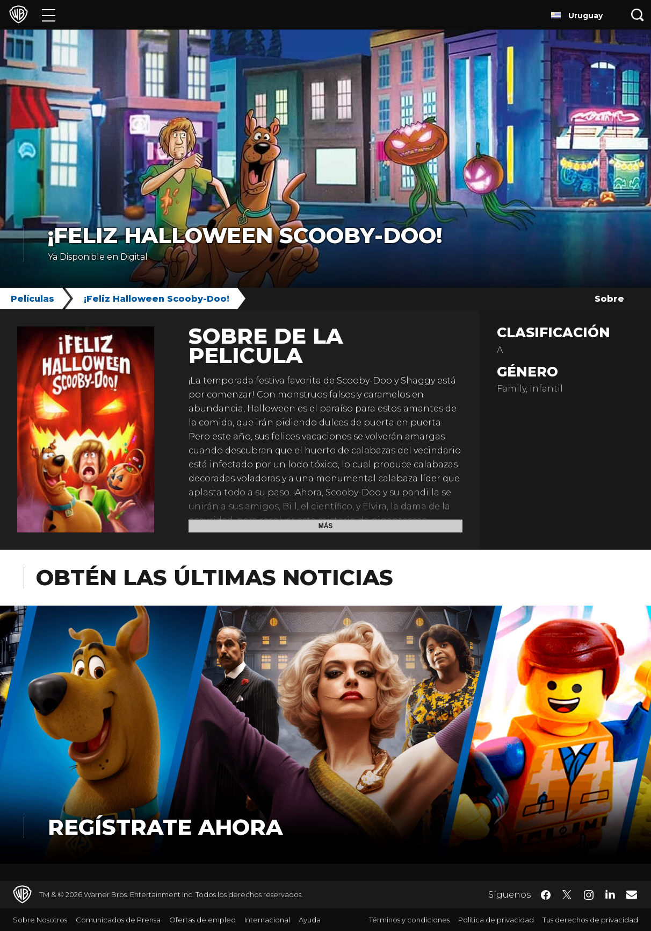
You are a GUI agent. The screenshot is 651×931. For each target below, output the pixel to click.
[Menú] (49, 15)
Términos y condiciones (409, 919)
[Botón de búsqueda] (637, 15)
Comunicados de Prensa (118, 919)
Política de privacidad (496, 919)
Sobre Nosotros (40, 919)
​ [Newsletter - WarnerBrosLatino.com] (631, 894)
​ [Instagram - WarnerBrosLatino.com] (588, 895)
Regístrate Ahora (165, 827)
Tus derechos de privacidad (590, 919)
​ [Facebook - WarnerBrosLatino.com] (545, 895)
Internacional (267, 919)
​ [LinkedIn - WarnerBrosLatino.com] (610, 894)
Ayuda (310, 919)
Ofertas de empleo (202, 919)
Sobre (609, 299)
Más (326, 526)
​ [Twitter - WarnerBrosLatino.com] (567, 895)
